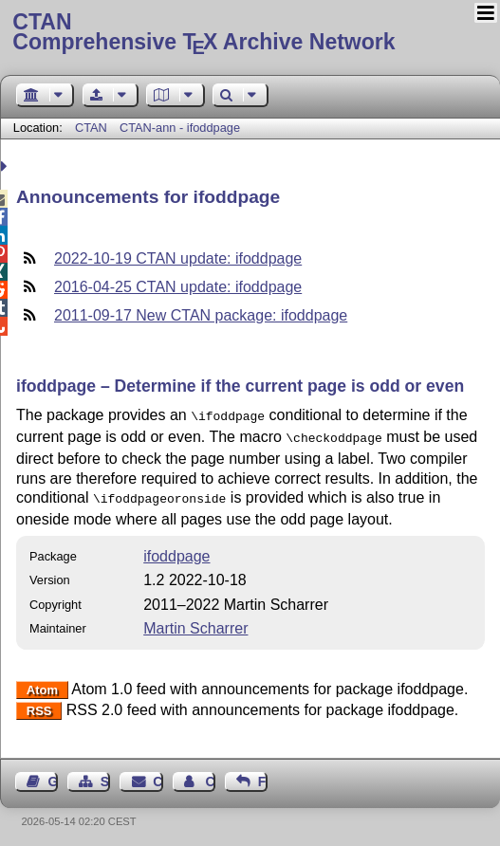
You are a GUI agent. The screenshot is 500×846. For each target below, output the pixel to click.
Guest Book (53, 775)
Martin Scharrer (195, 623)
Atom (42, 684)
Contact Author (209, 775)
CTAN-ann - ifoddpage (180, 127)
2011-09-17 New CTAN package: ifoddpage (200, 315)
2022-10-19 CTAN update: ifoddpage (178, 258)
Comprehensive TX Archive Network (249, 33)
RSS (39, 705)
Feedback (263, 775)
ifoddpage (176, 551)
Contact (157, 775)
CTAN (91, 127)
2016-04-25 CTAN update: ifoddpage (178, 287)
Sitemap (105, 775)
